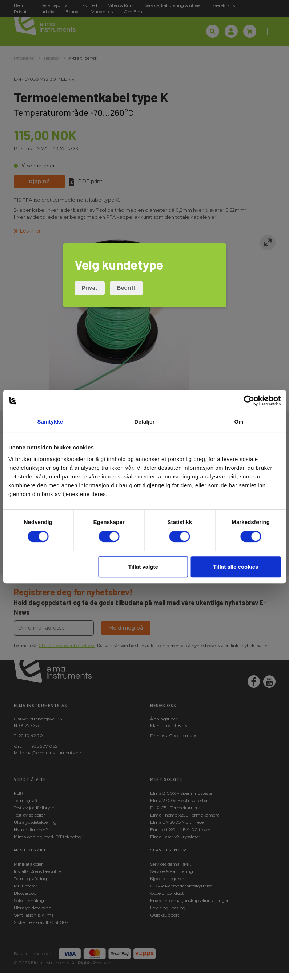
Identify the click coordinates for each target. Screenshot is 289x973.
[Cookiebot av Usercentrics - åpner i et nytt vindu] (249, 400)
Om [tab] (239, 421)
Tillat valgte (143, 567)
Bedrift (126, 288)
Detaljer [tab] (145, 421)
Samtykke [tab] (50, 421)
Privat (89, 288)
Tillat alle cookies (235, 567)
